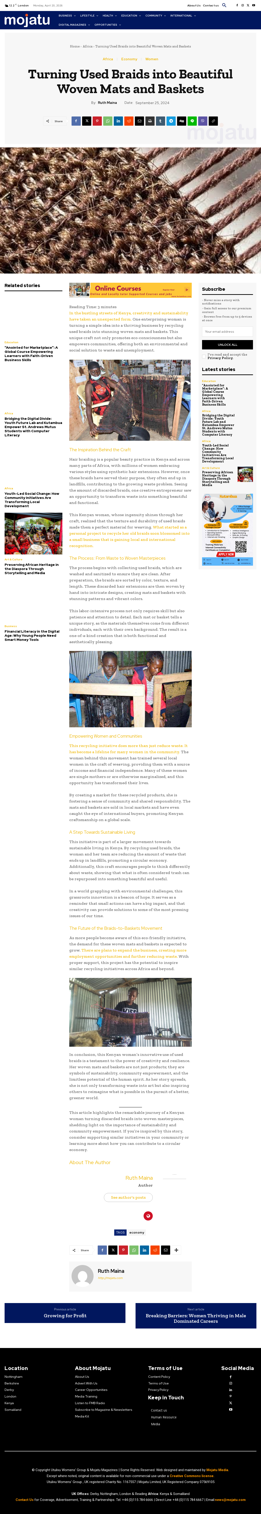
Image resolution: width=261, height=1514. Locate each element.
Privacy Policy (220, 358)
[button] (224, 5)
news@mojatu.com (230, 1500)
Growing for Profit (65, 1315)
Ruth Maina (107, 103)
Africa (87, 46)
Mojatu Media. (217, 1470)
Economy (129, 59)
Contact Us (25, 1500)
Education (11, 342)
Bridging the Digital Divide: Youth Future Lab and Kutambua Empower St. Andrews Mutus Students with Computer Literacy (33, 426)
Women (151, 59)
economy (136, 1232)
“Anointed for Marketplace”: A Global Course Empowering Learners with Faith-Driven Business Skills (31, 353)
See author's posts (128, 1197)
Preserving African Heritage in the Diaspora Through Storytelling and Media (32, 568)
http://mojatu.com (110, 1278)
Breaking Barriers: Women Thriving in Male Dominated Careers (196, 1318)
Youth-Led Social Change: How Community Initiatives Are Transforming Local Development (32, 499)
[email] (227, 332)
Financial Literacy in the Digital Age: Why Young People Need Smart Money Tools (32, 635)
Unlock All (227, 345)
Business (11, 626)
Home (75, 46)
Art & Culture (13, 559)
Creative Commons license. (192, 1476)
